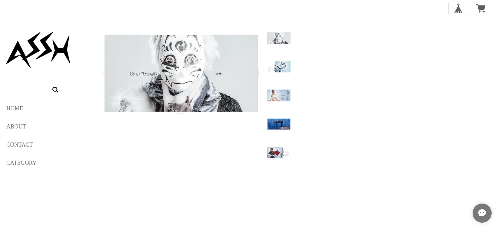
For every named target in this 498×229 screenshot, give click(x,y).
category (21, 163)
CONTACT (19, 145)
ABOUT (16, 126)
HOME (14, 108)
